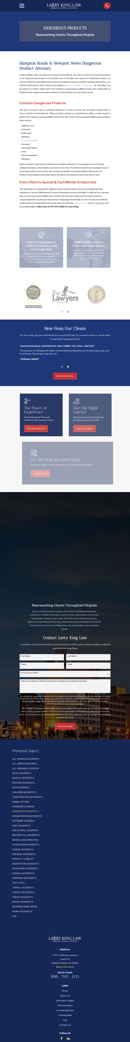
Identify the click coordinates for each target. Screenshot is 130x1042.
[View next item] (68, 312)
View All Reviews (65, 376)
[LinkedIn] (68, 947)
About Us (65, 904)
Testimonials (65, 924)
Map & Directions (65, 876)
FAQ (65, 929)
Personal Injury (65, 914)
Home (65, 899)
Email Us (65, 957)
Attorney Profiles (65, 909)
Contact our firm (81, 203)
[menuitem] (65, 667)
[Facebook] (61, 947)
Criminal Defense (65, 919)
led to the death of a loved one (80, 85)
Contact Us (65, 934)
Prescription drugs (29, 140)
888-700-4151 (65, 885)
